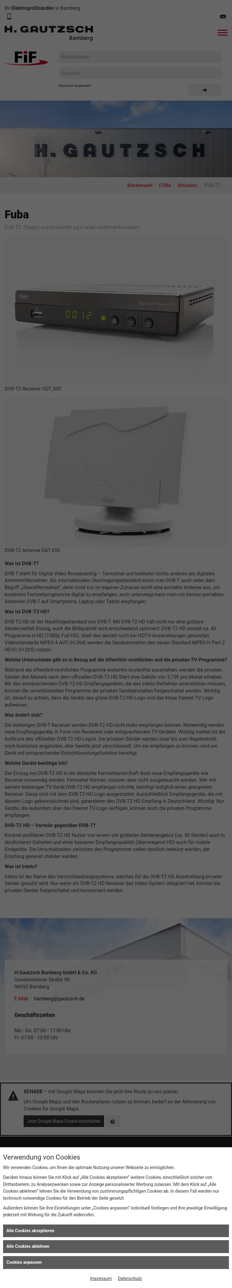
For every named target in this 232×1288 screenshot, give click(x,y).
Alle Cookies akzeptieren (30, 1230)
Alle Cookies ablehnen (27, 1246)
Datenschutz (130, 1278)
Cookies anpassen (24, 1262)
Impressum (101, 1278)
